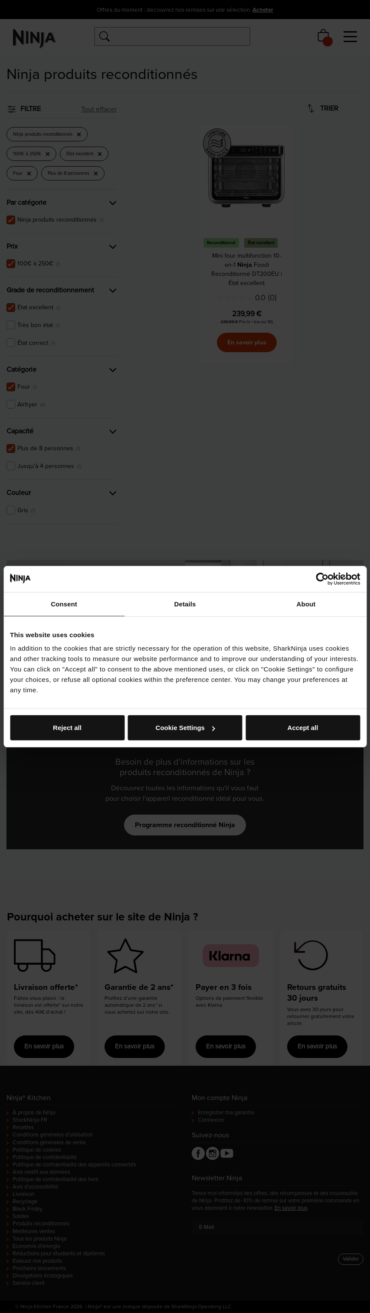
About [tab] (306, 603)
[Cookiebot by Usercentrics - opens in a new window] (322, 578)
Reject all (67, 727)
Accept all (303, 727)
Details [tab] (185, 603)
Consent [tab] (64, 603)
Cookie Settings (185, 727)
